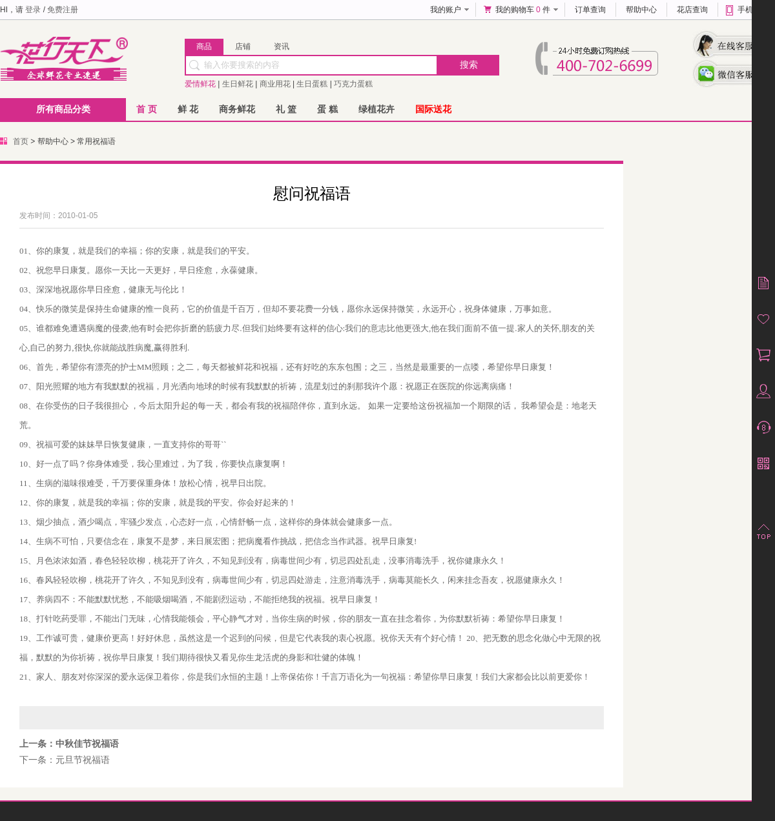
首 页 (146, 109)
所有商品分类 (63, 109)
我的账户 (445, 9)
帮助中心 (641, 9)
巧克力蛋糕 (353, 83)
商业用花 (275, 83)
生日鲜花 (237, 83)
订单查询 (590, 9)
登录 (33, 9)
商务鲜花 (237, 109)
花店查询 (692, 9)
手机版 (749, 9)
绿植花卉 (376, 109)
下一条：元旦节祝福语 (64, 760)
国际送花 (433, 109)
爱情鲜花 (200, 83)
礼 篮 (286, 109)
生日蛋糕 (311, 83)
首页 (20, 141)
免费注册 (62, 9)
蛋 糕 (327, 109)
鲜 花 (188, 109)
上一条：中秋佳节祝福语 (69, 743)
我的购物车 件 (522, 9)
